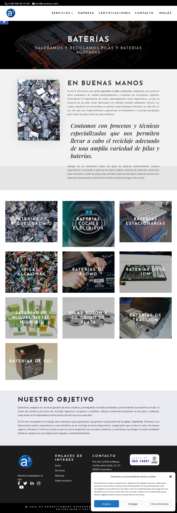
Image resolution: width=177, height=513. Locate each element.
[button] (170, 476)
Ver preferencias (159, 503)
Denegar (133, 503)
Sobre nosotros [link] (63, 480)
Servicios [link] (60, 470)
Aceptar (106, 503)
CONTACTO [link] (144, 13)
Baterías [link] (59, 475)
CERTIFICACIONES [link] (115, 13)
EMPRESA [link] (86, 13)
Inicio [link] (58, 465)
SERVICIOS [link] (61, 13)
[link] (11, 13)
